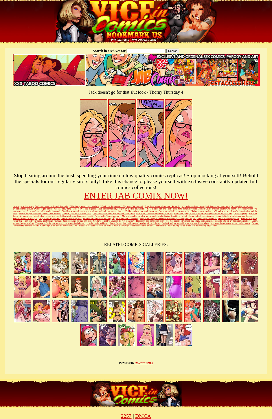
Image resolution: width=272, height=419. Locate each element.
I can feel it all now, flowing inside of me (172, 225)
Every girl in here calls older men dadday (234, 216)
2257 (126, 416)
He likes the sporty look (228, 218)
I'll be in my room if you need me (84, 206)
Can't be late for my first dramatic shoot (232, 221)
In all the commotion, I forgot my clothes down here (121, 209)
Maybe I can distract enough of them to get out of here (206, 206)
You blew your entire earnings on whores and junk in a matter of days (92, 211)
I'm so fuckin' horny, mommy (108, 216)
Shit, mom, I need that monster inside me (154, 213)
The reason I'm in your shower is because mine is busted (60, 223)
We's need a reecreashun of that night (51, 206)
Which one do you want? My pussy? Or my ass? (122, 206)
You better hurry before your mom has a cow (230, 223)
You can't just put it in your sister (76, 213)
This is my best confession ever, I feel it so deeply (158, 221)
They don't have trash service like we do (162, 206)
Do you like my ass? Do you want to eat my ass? (60, 218)
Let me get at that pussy (23, 206)
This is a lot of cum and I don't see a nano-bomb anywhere (171, 209)
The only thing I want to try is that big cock (77, 209)
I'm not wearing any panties (204, 225)
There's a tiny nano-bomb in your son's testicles (40, 213)
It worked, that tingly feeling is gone (197, 221)
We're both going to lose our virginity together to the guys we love (203, 213)
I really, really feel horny (97, 223)
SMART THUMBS (144, 363)
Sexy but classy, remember (205, 218)
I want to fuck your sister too (201, 216)
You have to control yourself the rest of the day (113, 221)
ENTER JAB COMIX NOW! (136, 195)
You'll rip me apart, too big (199, 211)
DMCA (143, 416)
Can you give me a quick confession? (56, 225)
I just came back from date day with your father (114, 213)
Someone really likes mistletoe (172, 211)
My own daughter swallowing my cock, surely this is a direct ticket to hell (154, 216)
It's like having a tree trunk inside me (141, 211)
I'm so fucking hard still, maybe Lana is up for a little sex (135, 223)
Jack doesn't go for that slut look (77, 221)
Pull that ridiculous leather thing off (99, 218)
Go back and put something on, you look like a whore (185, 223)
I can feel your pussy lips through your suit (43, 221)
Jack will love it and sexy (127, 218)
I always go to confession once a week (136, 225)
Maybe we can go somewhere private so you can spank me (166, 218)
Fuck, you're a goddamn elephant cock (44, 211)
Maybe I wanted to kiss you (25, 218)
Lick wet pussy (240, 213)
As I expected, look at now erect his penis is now (96, 225)
